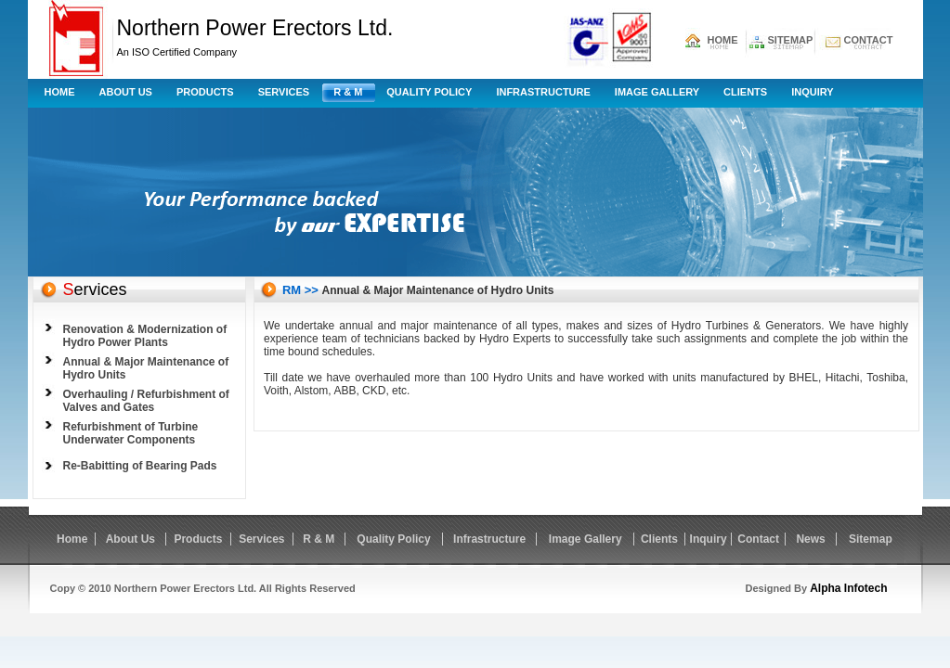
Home (60, 91)
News (810, 539)
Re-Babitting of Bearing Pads (140, 465)
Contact (758, 539)
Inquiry (812, 91)
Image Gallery (657, 91)
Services (283, 91)
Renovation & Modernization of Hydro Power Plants (145, 336)
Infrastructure (543, 91)
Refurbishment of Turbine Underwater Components (131, 433)
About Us (125, 91)
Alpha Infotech (848, 588)
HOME (723, 39)
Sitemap (870, 539)
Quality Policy (429, 91)
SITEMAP (790, 39)
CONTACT (868, 39)
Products (205, 91)
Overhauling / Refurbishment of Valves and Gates (146, 401)
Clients (745, 91)
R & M (347, 91)
